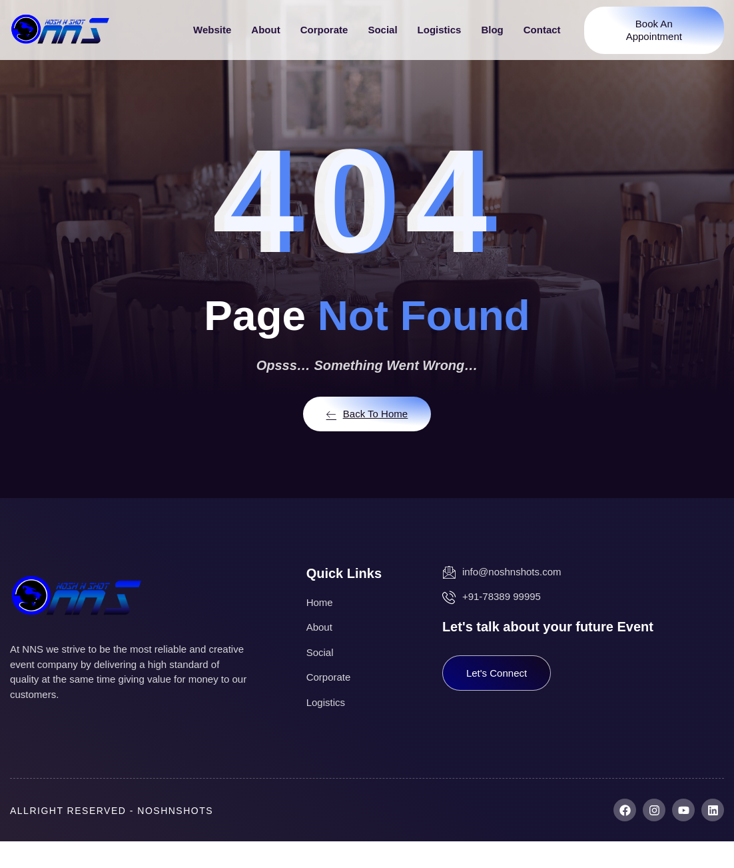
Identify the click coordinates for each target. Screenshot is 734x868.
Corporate (324, 29)
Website (212, 29)
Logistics (440, 29)
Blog (492, 29)
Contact (542, 29)
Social (382, 29)
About (265, 29)
